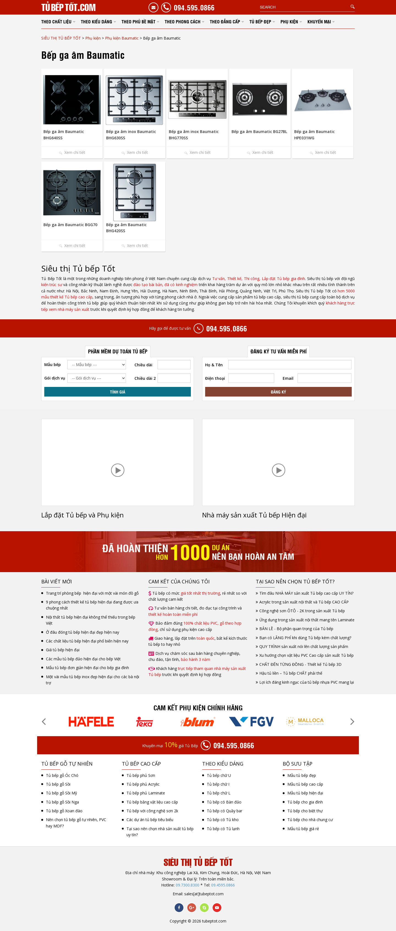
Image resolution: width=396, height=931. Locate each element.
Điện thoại (215, 378)
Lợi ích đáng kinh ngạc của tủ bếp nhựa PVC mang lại (306, 682)
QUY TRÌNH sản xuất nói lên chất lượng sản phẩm (303, 646)
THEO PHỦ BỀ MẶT (138, 21)
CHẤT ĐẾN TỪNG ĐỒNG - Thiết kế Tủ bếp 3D (300, 664)
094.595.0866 (194, 7)
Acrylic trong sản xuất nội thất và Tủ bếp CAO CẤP (304, 602)
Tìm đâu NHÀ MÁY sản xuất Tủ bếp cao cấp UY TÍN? (306, 593)
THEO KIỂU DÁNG (96, 21)
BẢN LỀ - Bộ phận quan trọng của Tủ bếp (296, 628)
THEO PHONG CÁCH (182, 21)
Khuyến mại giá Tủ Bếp (170, 745)
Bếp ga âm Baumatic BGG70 (70, 224)
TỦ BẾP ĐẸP (260, 21)
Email (288, 378)
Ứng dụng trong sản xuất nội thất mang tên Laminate (306, 619)
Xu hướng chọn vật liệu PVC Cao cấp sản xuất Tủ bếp (306, 655)
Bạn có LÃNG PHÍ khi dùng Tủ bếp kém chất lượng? (305, 637)
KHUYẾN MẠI (319, 21)
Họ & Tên (214, 364)
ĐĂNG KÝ (278, 391)
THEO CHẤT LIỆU (56, 21)
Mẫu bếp (52, 364)
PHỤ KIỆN (289, 21)
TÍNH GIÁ (117, 391)
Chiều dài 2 (145, 378)
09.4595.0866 (223, 885)
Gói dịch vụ (54, 378)
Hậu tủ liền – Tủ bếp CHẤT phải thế (290, 673)
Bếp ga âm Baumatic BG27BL (259, 131)
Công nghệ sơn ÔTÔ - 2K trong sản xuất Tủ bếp (302, 610)
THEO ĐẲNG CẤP (225, 21)
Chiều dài (143, 364)
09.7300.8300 (187, 885)
